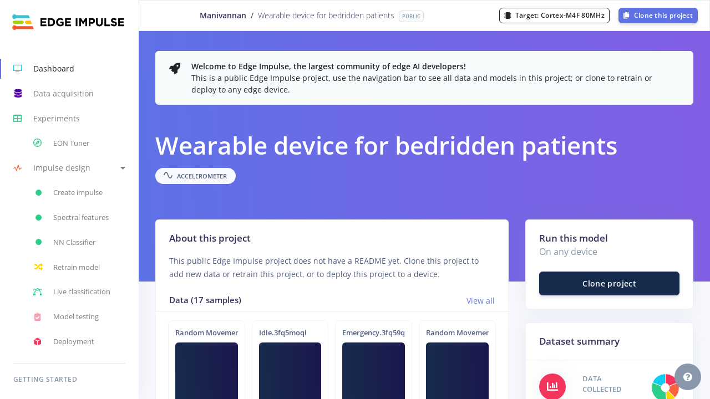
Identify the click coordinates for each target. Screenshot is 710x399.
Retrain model (66, 267)
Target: (554, 15)
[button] (69, 168)
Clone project (609, 283)
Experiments (46, 118)
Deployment (63, 342)
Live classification (71, 292)
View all (480, 300)
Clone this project (658, 15)
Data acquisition (53, 93)
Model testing (66, 317)
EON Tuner (61, 143)
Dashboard (43, 68)
